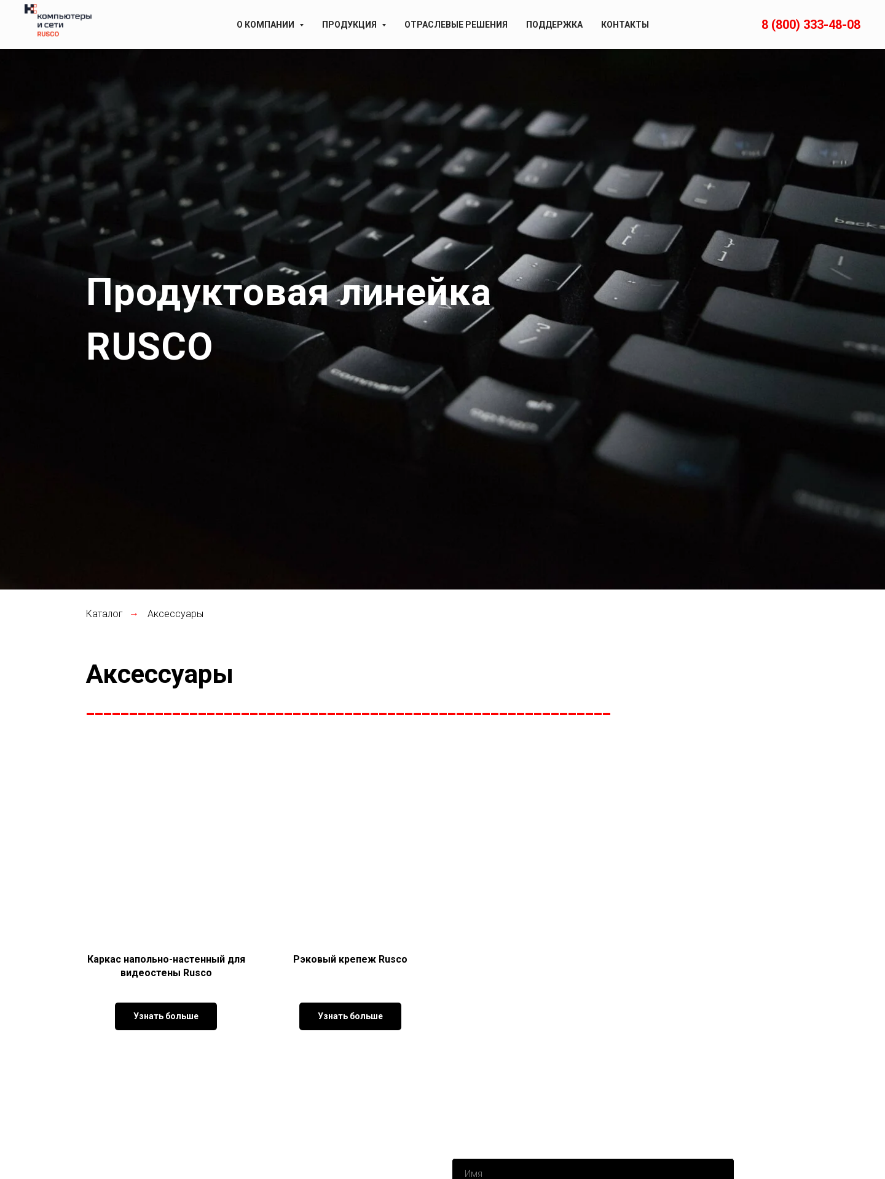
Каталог (104, 614)
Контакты (625, 25)
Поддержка (554, 25)
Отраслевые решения (456, 25)
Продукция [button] (350, 25)
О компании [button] (266, 25)
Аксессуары (175, 614)
